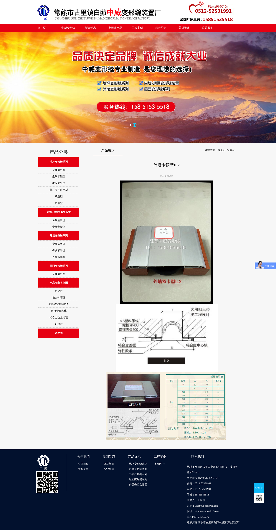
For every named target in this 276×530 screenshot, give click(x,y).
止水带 (59, 324)
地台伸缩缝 (58, 297)
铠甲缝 (59, 333)
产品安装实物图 (59, 282)
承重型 (59, 196)
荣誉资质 (184, 27)
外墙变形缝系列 (59, 235)
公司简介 (83, 463)
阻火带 (59, 291)
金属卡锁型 (58, 176)
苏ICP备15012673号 (198, 517)
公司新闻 (109, 463)
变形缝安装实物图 (58, 304)
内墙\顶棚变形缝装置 (59, 212)
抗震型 (59, 203)
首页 (220, 150)
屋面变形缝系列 (59, 266)
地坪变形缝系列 (59, 161)
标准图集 (160, 27)
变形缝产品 (115, 27)
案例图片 (160, 463)
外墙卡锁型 (58, 257)
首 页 (42, 27)
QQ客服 (259, 488)
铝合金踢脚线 (59, 310)
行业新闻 (109, 469)
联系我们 (207, 27)
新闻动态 (90, 27)
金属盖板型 (58, 170)
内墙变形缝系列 (138, 469)
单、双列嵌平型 (59, 189)
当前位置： (211, 150)
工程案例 (137, 27)
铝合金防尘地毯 (59, 317)
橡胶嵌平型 (58, 183)
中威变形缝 (68, 27)
